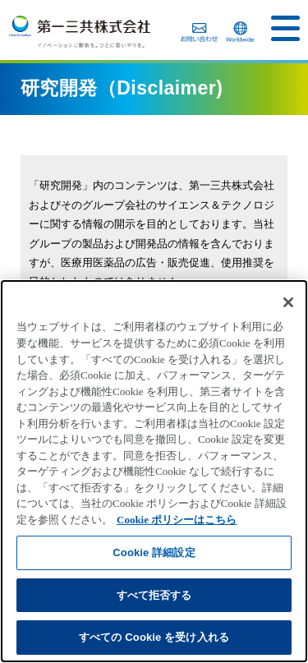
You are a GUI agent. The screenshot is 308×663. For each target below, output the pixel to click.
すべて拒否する (154, 595)
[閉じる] (288, 302)
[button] (285, 28)
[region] (154, 471)
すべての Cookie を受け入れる (154, 637)
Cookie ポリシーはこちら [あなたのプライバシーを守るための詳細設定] (177, 519)
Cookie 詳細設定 (154, 552)
